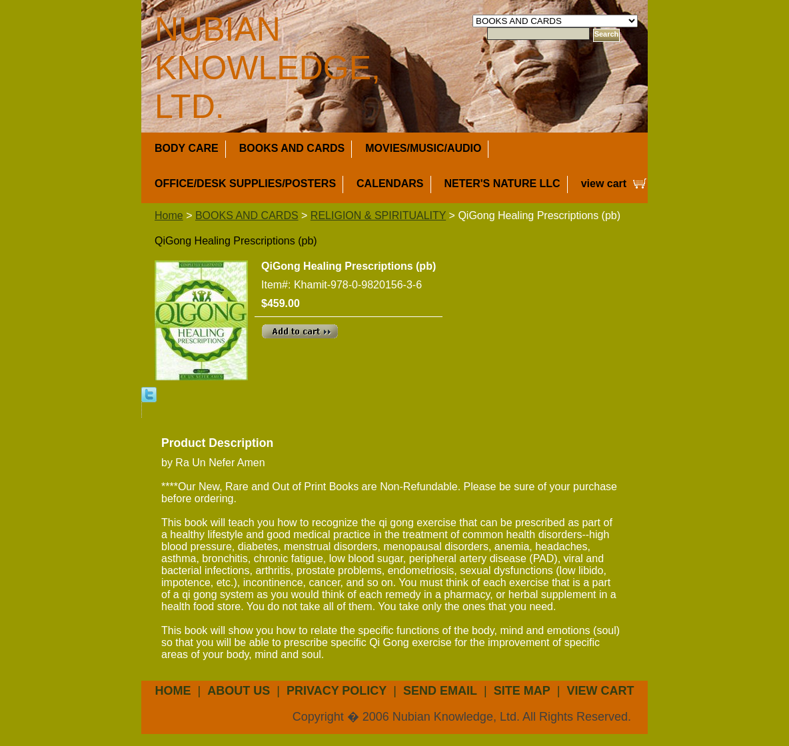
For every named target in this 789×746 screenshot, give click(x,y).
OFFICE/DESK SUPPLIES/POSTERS (245, 183)
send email (440, 690)
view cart (603, 183)
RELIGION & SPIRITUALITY (378, 215)
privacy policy (337, 690)
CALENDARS (390, 183)
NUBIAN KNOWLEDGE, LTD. (268, 68)
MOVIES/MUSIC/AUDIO (423, 148)
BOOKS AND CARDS (292, 148)
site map (522, 690)
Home (169, 215)
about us (238, 690)
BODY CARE (187, 148)
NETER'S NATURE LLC (502, 183)
